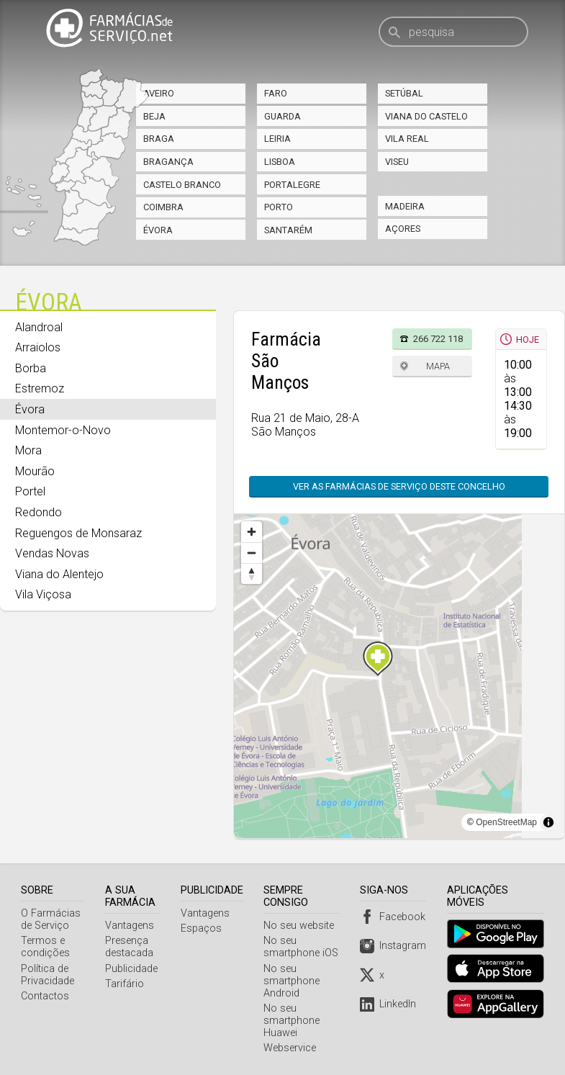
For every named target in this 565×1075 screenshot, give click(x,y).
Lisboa (279, 161)
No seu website (301, 925)
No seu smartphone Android (294, 981)
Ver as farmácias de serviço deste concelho (399, 486)
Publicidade (133, 969)
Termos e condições (45, 947)
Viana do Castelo (426, 116)
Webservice (292, 1048)
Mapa (438, 366)
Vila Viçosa (43, 594)
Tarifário (126, 984)
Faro (275, 93)
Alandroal (39, 327)
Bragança (168, 161)
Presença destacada (131, 947)
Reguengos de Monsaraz (78, 533)
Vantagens (131, 925)
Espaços (203, 928)
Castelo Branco (182, 184)
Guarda (282, 116)
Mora (28, 450)
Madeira (405, 206)
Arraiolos (37, 347)
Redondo (38, 512)
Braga (158, 138)
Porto (278, 207)
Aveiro (158, 93)
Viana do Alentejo (59, 574)
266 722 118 (438, 338)
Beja (154, 116)
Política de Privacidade (47, 975)
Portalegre (292, 184)
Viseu (397, 161)
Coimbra (163, 207)
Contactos (45, 996)
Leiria (277, 138)
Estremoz (39, 388)
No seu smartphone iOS (303, 947)
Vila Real (407, 138)
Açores (402, 228)
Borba (30, 368)
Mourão (35, 471)
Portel (30, 491)
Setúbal (404, 93)
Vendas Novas (52, 553)
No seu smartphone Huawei (294, 1020)
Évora (158, 230)
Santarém (288, 230)
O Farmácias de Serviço (51, 919)
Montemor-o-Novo (63, 430)
